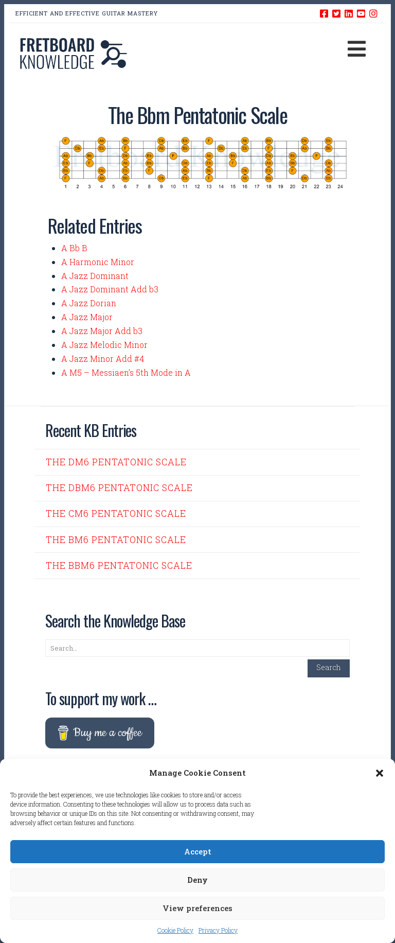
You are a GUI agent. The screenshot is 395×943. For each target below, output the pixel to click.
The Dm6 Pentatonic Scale (116, 462)
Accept (197, 851)
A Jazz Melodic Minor (104, 344)
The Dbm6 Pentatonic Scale (119, 488)
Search (328, 667)
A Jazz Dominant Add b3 (109, 289)
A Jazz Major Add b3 (101, 330)
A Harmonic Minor (97, 261)
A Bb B (74, 247)
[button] (379, 773)
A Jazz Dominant (95, 275)
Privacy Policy (218, 930)
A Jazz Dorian (88, 303)
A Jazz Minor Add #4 (102, 358)
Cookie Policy (175, 930)
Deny (197, 880)
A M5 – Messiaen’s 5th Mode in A (126, 372)
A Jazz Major (87, 316)
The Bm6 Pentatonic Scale (116, 540)
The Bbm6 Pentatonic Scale (119, 565)
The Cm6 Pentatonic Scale (116, 513)
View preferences (197, 908)
